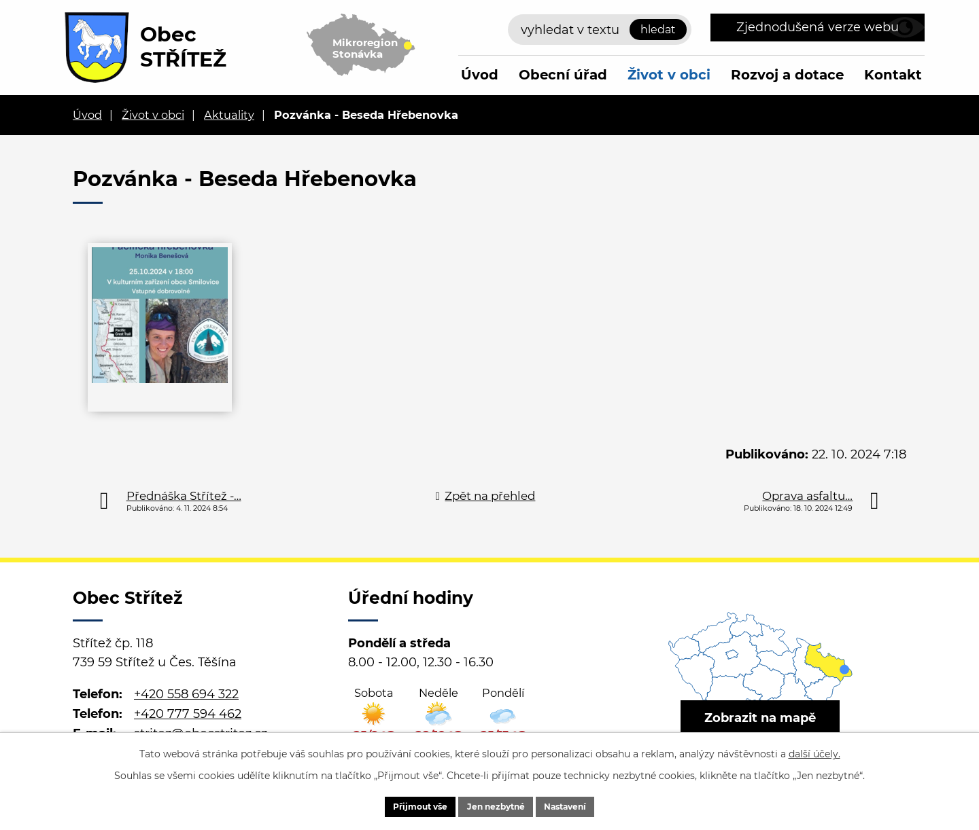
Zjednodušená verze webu (817, 27)
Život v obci (669, 75)
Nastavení (586, 805)
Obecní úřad (563, 75)
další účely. (814, 750)
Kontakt (893, 75)
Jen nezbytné (496, 805)
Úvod (479, 75)
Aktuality (229, 115)
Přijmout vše (399, 805)
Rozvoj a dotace (787, 75)
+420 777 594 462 (187, 713)
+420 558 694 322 (186, 694)
